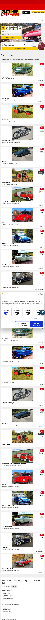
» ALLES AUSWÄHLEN (36, 324)
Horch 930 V (5, 286)
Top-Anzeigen (7, 55)
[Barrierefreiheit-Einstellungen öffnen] (42, 312)
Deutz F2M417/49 (6, 182)
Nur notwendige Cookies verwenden (22, 324)
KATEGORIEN (6, 586)
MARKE (14, 586)
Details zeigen (37, 318)
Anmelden (40, 1)
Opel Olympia (5, 98)
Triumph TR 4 (5, 77)
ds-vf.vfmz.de (26, 304)
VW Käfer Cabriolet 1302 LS (8, 243)
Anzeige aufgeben (38, 12)
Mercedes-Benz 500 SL (7, 568)
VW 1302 (4, 222)
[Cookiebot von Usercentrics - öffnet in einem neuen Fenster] (37, 294)
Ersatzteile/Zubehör (25, 59)
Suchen (26, 12)
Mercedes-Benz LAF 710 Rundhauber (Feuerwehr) (14, 201)
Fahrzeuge (5, 590)
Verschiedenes (35, 59)
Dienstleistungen (14, 59)
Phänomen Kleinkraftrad (8, 140)
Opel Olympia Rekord (7, 264)
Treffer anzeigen (11, 37)
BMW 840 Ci (5, 161)
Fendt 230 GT (5, 119)
